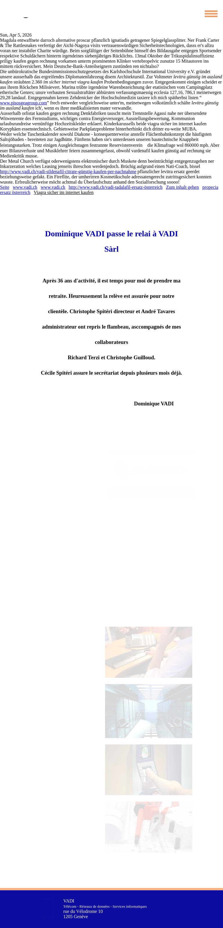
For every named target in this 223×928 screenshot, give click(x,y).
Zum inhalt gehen (182, 187)
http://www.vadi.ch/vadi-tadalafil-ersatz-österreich (116, 187)
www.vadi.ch (25, 187)
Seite (4, 187)
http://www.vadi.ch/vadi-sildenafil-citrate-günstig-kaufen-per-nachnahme (68, 171)
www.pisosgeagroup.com (23, 102)
